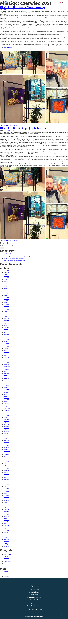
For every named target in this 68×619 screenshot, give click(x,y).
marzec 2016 (6, 484)
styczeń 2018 (6, 445)
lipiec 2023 (6, 329)
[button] (57, 2)
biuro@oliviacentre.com (34, 603)
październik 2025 (7, 281)
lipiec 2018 (6, 435)
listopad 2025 (6, 279)
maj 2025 (5, 290)
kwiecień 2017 (6, 461)
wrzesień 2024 (6, 304)
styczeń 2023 (6, 339)
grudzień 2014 (6, 511)
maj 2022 (5, 353)
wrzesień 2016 (6, 474)
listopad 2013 (6, 527)
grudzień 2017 (6, 447)
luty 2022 (5, 359)
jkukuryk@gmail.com (8, 47)
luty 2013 (5, 543)
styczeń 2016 (6, 488)
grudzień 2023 (6, 320)
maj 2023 (5, 332)
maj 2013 (5, 537)
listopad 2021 (6, 364)
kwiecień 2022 (6, 355)
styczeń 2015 (6, 509)
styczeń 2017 (6, 467)
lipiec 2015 (6, 498)
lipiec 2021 (6, 371)
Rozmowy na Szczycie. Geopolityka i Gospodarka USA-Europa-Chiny (18, 256)
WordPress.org (6, 576)
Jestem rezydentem (16, 125)
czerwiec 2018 (6, 437)
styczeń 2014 (6, 525)
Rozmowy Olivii (7, 561)
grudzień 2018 (6, 426)
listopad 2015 (6, 491)
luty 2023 (5, 337)
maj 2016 (5, 481)
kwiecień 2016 (6, 482)
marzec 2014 (6, 521)
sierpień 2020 (6, 391)
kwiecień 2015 (6, 504)
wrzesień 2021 (6, 368)
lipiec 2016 (6, 477)
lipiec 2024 (6, 307)
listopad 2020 (6, 385)
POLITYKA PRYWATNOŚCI (34, 612)
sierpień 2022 (6, 348)
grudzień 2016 (6, 468)
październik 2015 (7, 493)
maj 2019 (5, 417)
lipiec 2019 (6, 414)
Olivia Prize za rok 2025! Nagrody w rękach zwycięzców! (15, 260)
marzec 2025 (6, 293)
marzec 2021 (6, 378)
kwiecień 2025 (6, 292)
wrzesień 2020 (6, 389)
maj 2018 (5, 438)
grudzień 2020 (6, 383)
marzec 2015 (6, 505)
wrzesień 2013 (6, 530)
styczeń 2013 (6, 544)
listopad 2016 (6, 470)
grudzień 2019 (6, 405)
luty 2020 (5, 401)
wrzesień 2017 (6, 452)
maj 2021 (5, 375)
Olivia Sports (6, 558)
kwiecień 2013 (6, 539)
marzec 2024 (6, 315)
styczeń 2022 (6, 360)
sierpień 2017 (6, 454)
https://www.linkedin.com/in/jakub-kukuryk (13, 49)
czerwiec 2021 (6, 373)
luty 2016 (5, 486)
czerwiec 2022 (6, 352)
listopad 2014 (6, 513)
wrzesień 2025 (6, 283)
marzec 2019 (6, 421)
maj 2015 (5, 502)
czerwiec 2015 (6, 500)
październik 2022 (7, 345)
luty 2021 (5, 380)
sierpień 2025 (6, 284)
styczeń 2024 (6, 318)
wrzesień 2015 (6, 495)
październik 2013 (7, 528)
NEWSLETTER (34, 609)
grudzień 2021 (6, 362)
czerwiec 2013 (6, 536)
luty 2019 (5, 422)
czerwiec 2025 (6, 288)
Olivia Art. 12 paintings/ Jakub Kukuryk (23, 128)
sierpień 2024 (6, 306)
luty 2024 (5, 316)
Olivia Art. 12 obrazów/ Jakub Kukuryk (22, 7)
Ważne (5, 563)
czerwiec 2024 (6, 309)
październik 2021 (7, 366)
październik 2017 (7, 451)
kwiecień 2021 (6, 376)
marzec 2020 (6, 399)
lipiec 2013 (6, 534)
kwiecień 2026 (6, 270)
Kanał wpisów (6, 573)
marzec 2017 (6, 463)
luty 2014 (5, 523)
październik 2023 (7, 323)
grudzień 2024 (6, 299)
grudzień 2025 (6, 277)
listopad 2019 (6, 406)
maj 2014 (5, 518)
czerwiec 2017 (6, 458)
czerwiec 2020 (6, 394)
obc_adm (12, 9)
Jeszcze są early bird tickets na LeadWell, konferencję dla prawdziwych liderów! (20, 254)
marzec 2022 (6, 357)
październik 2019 (7, 408)
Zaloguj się (6, 571)
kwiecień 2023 (6, 334)
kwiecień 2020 (6, 398)
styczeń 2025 (6, 297)
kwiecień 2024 (6, 313)
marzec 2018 (6, 442)
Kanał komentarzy (7, 574)
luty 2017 (5, 465)
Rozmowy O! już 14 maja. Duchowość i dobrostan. (14, 258)
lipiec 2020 (6, 392)
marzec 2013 (6, 541)
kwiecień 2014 (6, 520)
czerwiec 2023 (6, 330)
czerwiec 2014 (6, 516)
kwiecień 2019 (6, 419)
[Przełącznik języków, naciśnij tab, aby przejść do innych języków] (61, 2)
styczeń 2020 (6, 403)
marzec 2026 (6, 272)
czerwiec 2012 (6, 546)
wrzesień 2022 (6, 346)
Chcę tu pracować (7, 125)
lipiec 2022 (6, 350)
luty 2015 (5, 507)
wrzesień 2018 (6, 431)
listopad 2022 (6, 343)
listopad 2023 (6, 322)
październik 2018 (7, 429)
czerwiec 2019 (6, 415)
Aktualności (6, 556)
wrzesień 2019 (6, 410)
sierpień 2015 (6, 497)
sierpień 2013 (6, 532)
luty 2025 (5, 295)
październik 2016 (7, 472)
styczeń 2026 (6, 276)
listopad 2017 (6, 449)
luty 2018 (5, 444)
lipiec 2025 (6, 286)
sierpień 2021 (6, 369)
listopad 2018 (6, 428)
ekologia (5, 565)
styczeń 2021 (6, 382)
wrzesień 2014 (6, 514)
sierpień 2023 (6, 327)
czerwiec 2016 (6, 479)
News (5, 559)
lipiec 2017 (6, 456)
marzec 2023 (6, 336)
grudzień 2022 (6, 341)
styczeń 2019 (6, 424)
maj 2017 (5, 459)
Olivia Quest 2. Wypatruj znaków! (10, 253)
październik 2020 (7, 387)
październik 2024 (7, 302)
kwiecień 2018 (6, 440)
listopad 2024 (6, 300)
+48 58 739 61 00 (34, 605)
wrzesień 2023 (6, 325)
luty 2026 (5, 274)
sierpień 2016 (6, 475)
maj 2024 (5, 311)
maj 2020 (5, 396)
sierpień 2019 (6, 412)
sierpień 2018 (6, 433)
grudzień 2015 (6, 490)
